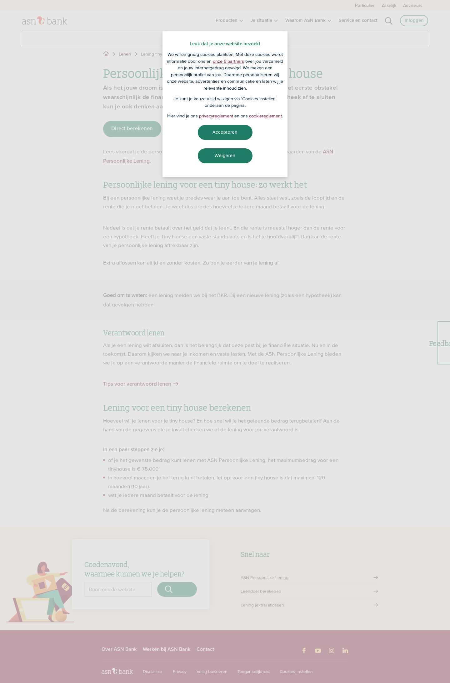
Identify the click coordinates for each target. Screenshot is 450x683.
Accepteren (225, 132)
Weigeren (224, 155)
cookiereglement (265, 115)
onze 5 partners (228, 61)
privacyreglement (216, 115)
